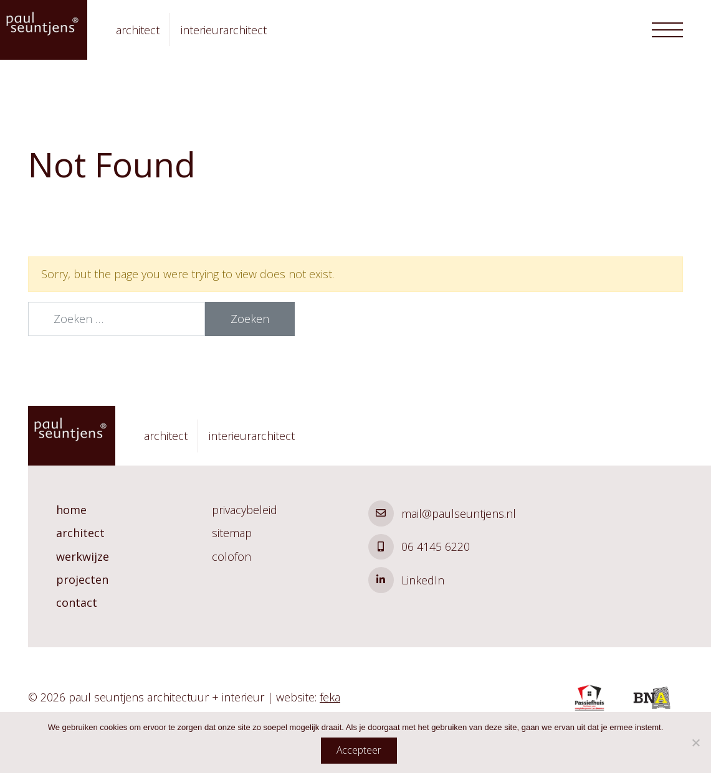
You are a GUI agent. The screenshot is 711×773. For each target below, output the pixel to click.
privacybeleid (244, 509)
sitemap (232, 532)
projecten (82, 579)
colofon (231, 556)
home (71, 509)
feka (330, 697)
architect (80, 532)
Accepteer (358, 750)
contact (76, 602)
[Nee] (695, 742)
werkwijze (82, 556)
